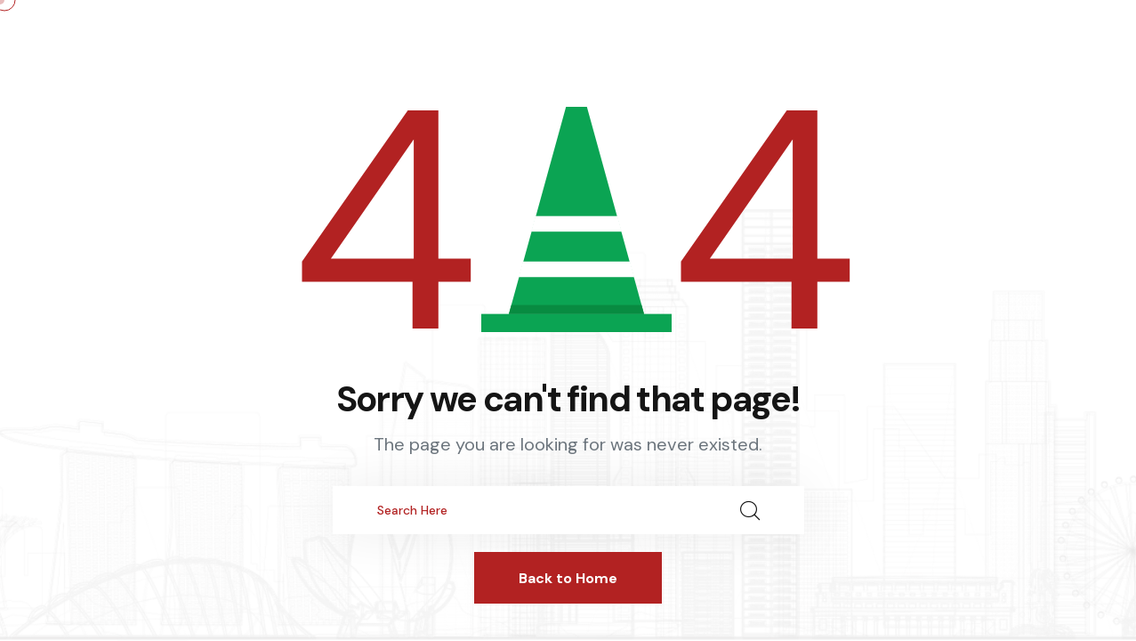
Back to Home (568, 578)
